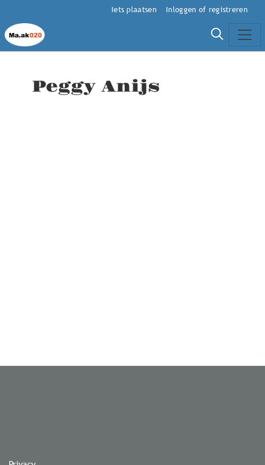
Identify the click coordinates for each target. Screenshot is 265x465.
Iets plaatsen (134, 9)
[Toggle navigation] (244, 34)
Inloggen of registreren (207, 9)
